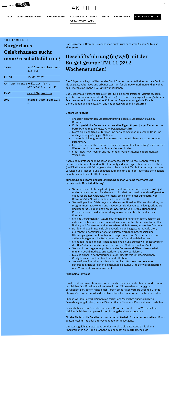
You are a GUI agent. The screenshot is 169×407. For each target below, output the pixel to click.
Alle (9, 16)
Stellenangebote (146, 16)
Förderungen (55, 16)
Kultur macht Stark (83, 16)
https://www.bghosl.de (43, 101)
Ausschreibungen (29, 16)
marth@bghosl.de (39, 93)
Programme (122, 16)
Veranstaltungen (82, 21)
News (105, 16)
